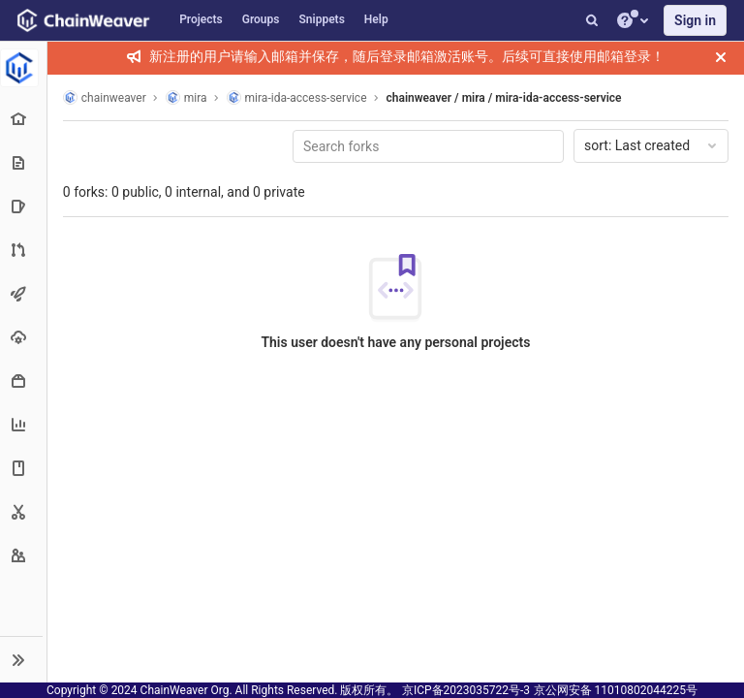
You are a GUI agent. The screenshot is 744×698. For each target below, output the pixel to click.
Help (376, 19)
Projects (201, 19)
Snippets (322, 19)
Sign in (695, 20)
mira (187, 97)
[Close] (720, 57)
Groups (261, 19)
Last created (652, 145)
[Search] (591, 20)
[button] (23, 659)
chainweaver (105, 97)
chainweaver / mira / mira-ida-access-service (505, 98)
